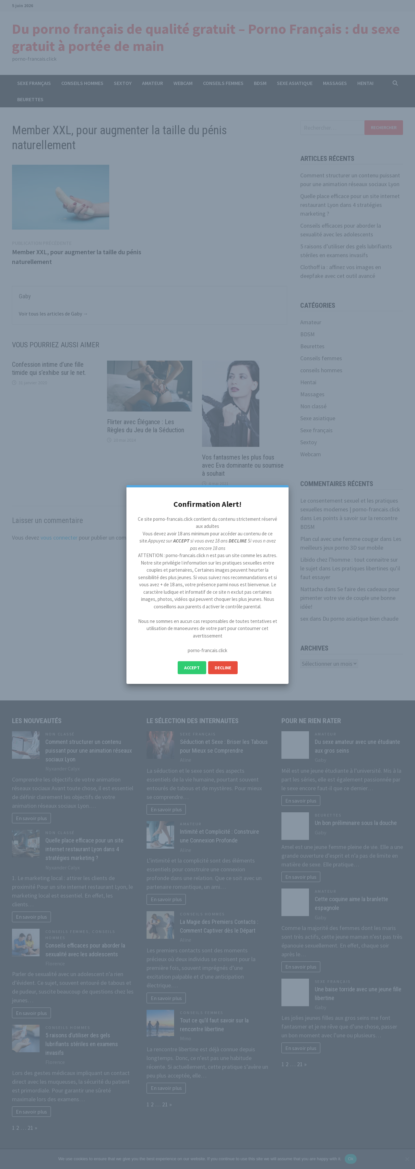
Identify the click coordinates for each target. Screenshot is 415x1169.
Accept (192, 668)
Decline (223, 668)
